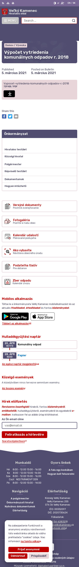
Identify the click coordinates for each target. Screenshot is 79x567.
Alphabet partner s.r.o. (51, 551)
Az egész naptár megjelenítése (20, 349)
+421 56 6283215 (57, 507)
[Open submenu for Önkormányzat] (73, 126)
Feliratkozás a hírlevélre (24, 420)
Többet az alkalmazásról (16, 309)
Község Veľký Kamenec (48, 555)
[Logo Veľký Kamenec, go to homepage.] (39, 12)
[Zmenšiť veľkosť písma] (58, 3)
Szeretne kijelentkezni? (14, 426)
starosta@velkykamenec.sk (57, 510)
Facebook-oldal (58, 513)
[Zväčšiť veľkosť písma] (62, 3)
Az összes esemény (13, 373)
